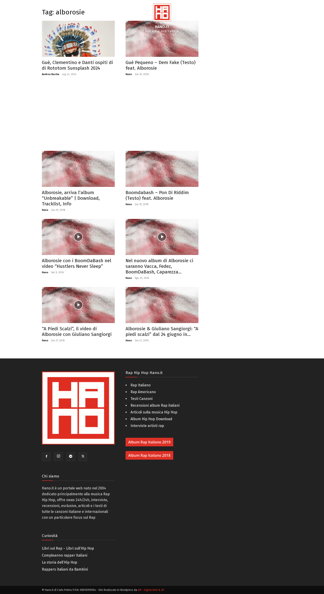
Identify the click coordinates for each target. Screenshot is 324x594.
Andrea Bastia (50, 74)
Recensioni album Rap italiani (155, 405)
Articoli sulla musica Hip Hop (153, 412)
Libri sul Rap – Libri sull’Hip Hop (68, 548)
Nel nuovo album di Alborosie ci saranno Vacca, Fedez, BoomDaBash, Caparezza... (159, 266)
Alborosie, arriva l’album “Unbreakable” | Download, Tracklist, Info (71, 198)
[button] (315, 18)
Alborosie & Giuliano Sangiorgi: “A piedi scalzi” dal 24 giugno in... (162, 331)
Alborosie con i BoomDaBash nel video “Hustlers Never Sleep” (76, 263)
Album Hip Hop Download (151, 419)
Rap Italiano (140, 385)
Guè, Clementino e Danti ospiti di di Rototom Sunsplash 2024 (77, 65)
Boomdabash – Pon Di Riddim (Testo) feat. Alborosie (157, 195)
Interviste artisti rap (147, 426)
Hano (129, 74)
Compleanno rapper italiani (64, 555)
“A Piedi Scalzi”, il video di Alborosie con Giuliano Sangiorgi (77, 331)
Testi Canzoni (141, 399)
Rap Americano (143, 392)
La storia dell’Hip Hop (59, 562)
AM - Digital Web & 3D (151, 590)
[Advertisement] (120, 117)
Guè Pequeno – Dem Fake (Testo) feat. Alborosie (161, 65)
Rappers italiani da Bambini (65, 569)
